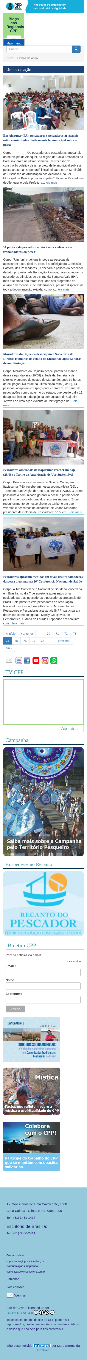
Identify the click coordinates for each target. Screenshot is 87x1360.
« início (11, 633)
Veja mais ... (69, 728)
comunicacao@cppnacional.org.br (26, 1271)
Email (11, 966)
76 (25, 641)
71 (57, 633)
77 (34, 641)
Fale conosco (15, 1287)
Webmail (20, 1295)
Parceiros (12, 1279)
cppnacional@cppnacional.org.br (25, 1261)
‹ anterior (27, 633)
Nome (10, 980)
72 (66, 633)
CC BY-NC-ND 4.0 (30, 1312)
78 (42, 641)
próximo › (64, 641)
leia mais (51, 182)
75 (16, 641)
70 (48, 633)
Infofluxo (43, 1350)
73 (74, 633)
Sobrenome (14, 994)
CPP (9, 58)
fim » (9, 648)
